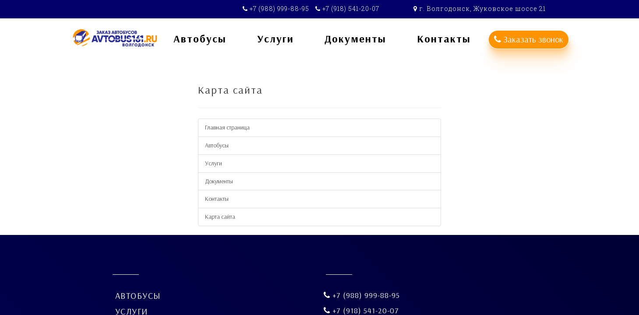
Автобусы (217, 145)
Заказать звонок (528, 39)
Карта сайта (220, 216)
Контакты (217, 199)
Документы (219, 181)
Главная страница (227, 127)
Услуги (213, 163)
